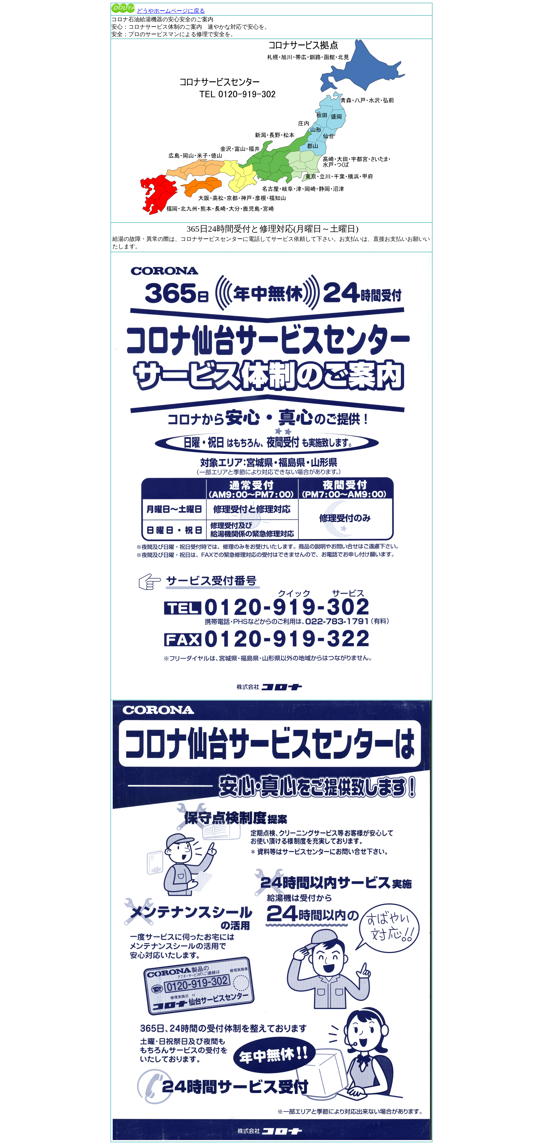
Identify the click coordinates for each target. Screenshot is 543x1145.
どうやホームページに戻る (158, 11)
